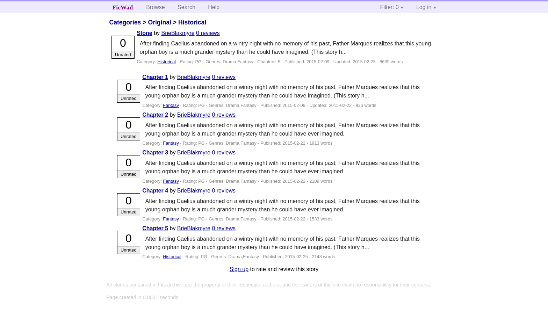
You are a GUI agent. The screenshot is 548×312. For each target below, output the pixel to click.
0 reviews (208, 33)
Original (159, 22)
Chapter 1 (155, 77)
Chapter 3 (155, 152)
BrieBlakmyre (177, 33)
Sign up (239, 269)
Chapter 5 (155, 228)
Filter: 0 (389, 7)
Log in (424, 7)
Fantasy (171, 105)
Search (186, 7)
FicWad (123, 7)
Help (213, 7)
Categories (125, 22)
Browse (155, 7)
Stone (144, 33)
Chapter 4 (155, 191)
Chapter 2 (155, 115)
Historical (192, 22)
